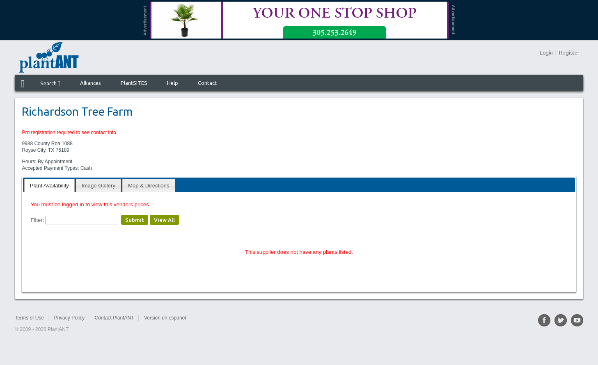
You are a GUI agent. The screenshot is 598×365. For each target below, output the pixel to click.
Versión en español (165, 318)
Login (546, 53)
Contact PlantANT (114, 318)
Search (50, 83)
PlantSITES (134, 83)
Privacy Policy (69, 318)
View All (164, 220)
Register (569, 53)
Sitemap (204, 318)
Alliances (90, 83)
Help (172, 83)
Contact (207, 83)
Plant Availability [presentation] (49, 185)
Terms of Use (29, 318)
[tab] (49, 185)
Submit (134, 220)
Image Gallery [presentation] (98, 185)
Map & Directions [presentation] (148, 185)
